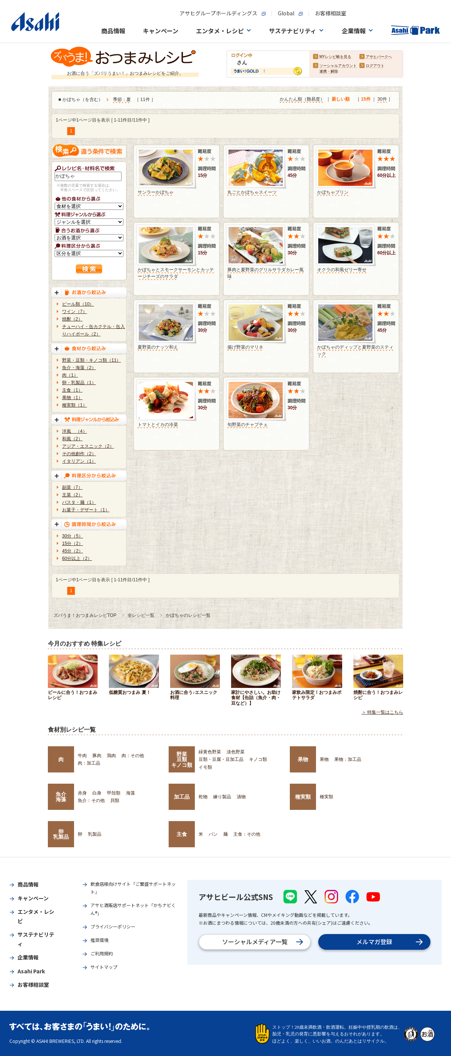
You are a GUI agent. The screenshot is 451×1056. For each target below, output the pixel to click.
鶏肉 (111, 755)
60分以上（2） (77, 558)
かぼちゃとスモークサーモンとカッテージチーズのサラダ (176, 273)
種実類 (303, 797)
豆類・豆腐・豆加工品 (221, 759)
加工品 (182, 797)
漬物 (241, 796)
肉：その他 (133, 755)
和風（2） (72, 438)
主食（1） (72, 390)
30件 (382, 99)
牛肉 (82, 755)
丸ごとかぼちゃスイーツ (252, 192)
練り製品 (222, 796)
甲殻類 (113, 793)
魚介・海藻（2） (79, 367)
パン (213, 834)
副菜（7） (72, 487)
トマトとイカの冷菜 (158, 424)
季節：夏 (122, 99)
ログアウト (375, 66)
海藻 (130, 793)
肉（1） (70, 375)
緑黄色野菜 (210, 751)
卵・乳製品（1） (79, 382)
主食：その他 (246, 834)
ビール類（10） (78, 304)
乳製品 (94, 834)
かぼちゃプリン (333, 192)
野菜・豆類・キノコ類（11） (91, 360)
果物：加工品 (347, 759)
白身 (96, 793)
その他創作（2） (79, 453)
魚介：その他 (91, 800)
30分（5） (72, 536)
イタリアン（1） (79, 461)
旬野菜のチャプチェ (247, 424)
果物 (303, 759)
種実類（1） (74, 405)
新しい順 (341, 99)
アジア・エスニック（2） (88, 446)
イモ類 (205, 767)
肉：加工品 (89, 763)
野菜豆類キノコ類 (181, 759)
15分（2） (72, 543)
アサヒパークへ (379, 57)
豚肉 (96, 755)
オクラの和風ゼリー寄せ (341, 269)
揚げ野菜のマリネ (245, 347)
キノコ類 (258, 759)
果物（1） (72, 397)
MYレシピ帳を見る (335, 57)
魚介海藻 (61, 796)
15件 (365, 99)
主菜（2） (72, 495)
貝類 (114, 800)
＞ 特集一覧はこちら (382, 712)
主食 (182, 834)
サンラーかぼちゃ (156, 192)
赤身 (82, 793)
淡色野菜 (236, 751)
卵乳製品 (61, 834)
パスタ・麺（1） (79, 502)
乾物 (203, 796)
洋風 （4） (74, 431)
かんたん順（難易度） (302, 99)
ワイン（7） (74, 311)
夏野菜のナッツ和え (158, 347)
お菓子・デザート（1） (86, 509)
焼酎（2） (72, 319)
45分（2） (72, 551)
